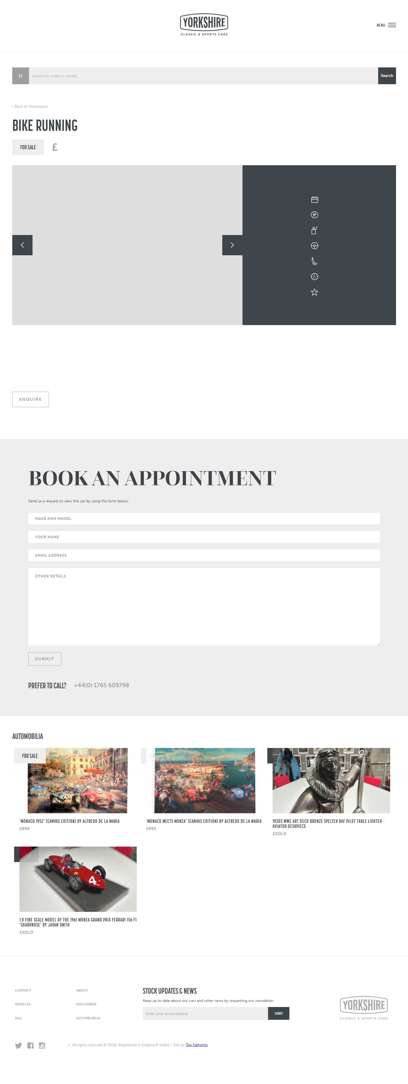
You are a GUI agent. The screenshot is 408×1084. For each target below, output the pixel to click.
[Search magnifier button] (387, 75)
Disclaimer (86, 1004)
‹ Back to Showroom (30, 106)
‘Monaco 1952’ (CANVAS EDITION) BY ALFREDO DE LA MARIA (69, 821)
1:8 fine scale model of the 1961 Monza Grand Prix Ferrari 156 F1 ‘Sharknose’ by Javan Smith (78, 922)
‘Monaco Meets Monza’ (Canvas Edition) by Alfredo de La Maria (204, 821)
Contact (23, 990)
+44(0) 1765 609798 (101, 685)
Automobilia (88, 1018)
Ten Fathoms (197, 1045)
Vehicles (23, 1004)
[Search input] (204, 75)
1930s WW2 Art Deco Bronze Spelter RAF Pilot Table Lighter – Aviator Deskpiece (329, 823)
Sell (18, 1018)
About (82, 990)
